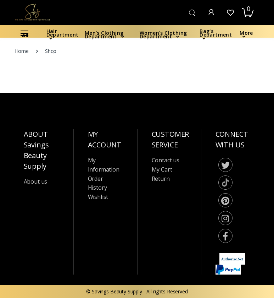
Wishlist (98, 197)
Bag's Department (216, 33)
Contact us (166, 160)
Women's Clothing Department (163, 34)
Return (161, 179)
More (246, 32)
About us (35, 181)
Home (22, 51)
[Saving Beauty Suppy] (33, 12)
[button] (192, 12)
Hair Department (62, 33)
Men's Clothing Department (104, 34)
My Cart (162, 169)
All (24, 34)
